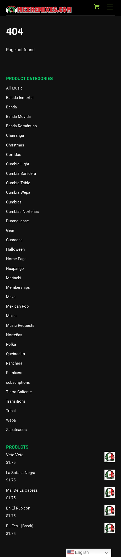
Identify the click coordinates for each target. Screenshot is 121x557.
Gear (10, 230)
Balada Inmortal (20, 97)
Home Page (16, 258)
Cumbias (14, 202)
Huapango (15, 268)
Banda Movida (18, 116)
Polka (11, 344)
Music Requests (20, 325)
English (78, 553)
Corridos (13, 154)
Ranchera (14, 363)
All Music (14, 88)
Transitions (16, 401)
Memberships (18, 287)
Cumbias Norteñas (22, 211)
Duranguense (17, 221)
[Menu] (109, 7)
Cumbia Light (17, 164)
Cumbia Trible (18, 183)
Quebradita (15, 353)
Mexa (10, 297)
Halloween (15, 249)
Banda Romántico (21, 126)
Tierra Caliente (19, 392)
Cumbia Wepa (18, 192)
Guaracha (14, 240)
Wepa (11, 420)
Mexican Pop (17, 306)
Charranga (15, 135)
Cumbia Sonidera (21, 173)
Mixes (11, 315)
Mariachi (13, 278)
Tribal (11, 410)
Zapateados (16, 429)
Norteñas (14, 335)
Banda (11, 107)
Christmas (15, 145)
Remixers (14, 372)
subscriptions (18, 382)
